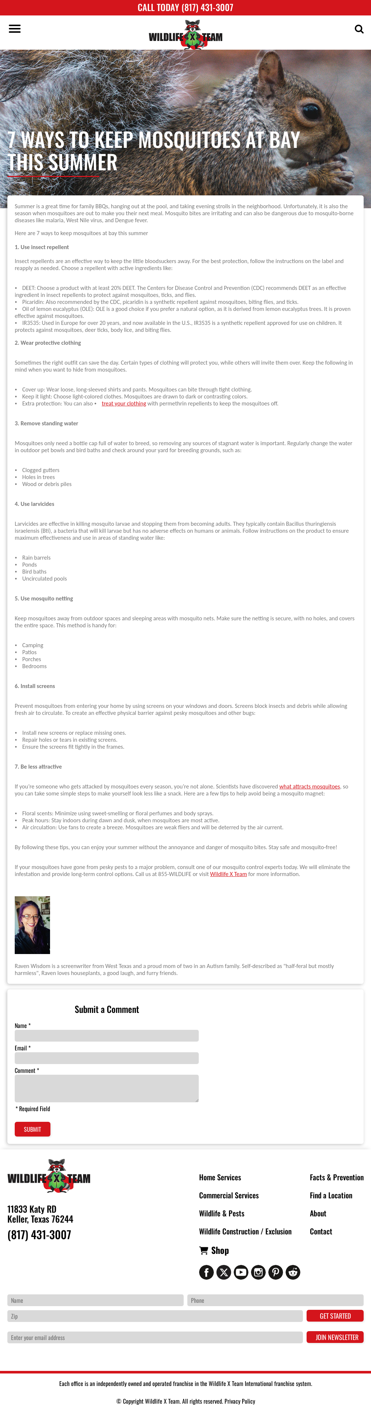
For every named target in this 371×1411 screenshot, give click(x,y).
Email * (23, 1047)
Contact (321, 1231)
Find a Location (331, 1195)
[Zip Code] (155, 1316)
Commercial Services (229, 1195)
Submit (32, 1129)
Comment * (27, 1070)
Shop (220, 1249)
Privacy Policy (240, 1401)
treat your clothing (124, 403)
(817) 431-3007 (39, 1234)
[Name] (95, 1300)
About (318, 1213)
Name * (23, 1025)
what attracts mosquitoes (309, 786)
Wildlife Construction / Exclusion (245, 1231)
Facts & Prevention (337, 1177)
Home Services (220, 1177)
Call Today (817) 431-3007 (185, 7)
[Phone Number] (275, 1300)
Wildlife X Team (228, 874)
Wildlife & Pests (221, 1213)
